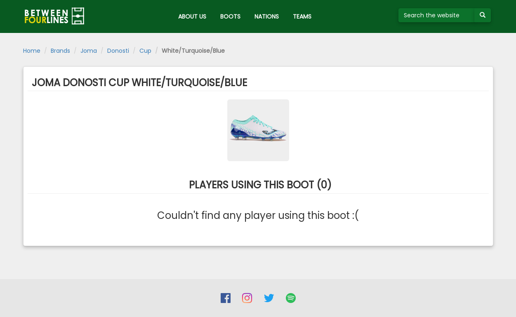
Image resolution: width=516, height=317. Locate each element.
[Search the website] (436, 15)
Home (31, 51)
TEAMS (302, 16)
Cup (145, 51)
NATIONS (266, 16)
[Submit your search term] (482, 15)
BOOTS (230, 16)
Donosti (118, 51)
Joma (88, 51)
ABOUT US (192, 16)
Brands (60, 51)
